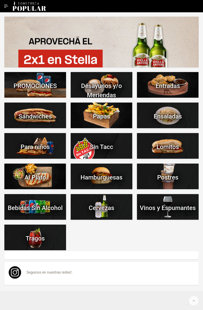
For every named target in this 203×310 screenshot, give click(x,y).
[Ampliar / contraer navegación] (6, 6)
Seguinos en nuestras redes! (48, 272)
